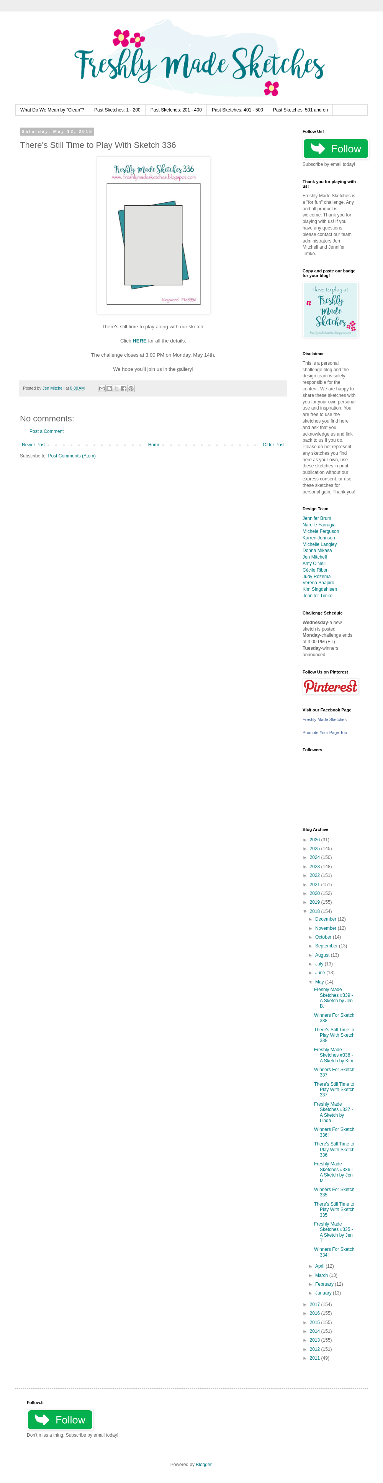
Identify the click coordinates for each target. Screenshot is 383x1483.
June (320, 972)
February (325, 1284)
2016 (315, 1313)
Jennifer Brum (317, 518)
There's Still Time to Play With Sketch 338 (334, 1035)
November (326, 928)
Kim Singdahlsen (320, 589)
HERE (140, 341)
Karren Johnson (319, 538)
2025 (315, 848)
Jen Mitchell (315, 557)
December (326, 919)
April (320, 1266)
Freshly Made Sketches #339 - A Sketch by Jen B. (333, 998)
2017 (315, 1304)
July (320, 964)
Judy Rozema (317, 576)
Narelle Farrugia (319, 525)
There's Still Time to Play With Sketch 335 (334, 1209)
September (327, 946)
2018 (315, 911)
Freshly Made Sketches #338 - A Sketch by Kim (333, 1055)
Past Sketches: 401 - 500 (237, 110)
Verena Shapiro (318, 582)
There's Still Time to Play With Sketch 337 (334, 1090)
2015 (315, 1322)
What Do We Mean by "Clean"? (52, 110)
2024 (315, 857)
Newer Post (34, 444)
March (322, 1275)
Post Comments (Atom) (72, 456)
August (323, 955)
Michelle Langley (320, 544)
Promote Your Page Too (325, 732)
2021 (315, 884)
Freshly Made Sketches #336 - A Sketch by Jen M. (333, 1172)
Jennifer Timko (317, 595)
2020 (315, 893)
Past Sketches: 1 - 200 (117, 110)
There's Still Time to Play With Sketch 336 (334, 1149)
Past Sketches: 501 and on (300, 110)
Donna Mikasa (317, 550)
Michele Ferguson (321, 531)
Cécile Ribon (316, 570)
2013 (315, 1340)
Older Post (274, 444)
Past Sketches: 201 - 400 (176, 110)
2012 (315, 1349)
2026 (315, 839)
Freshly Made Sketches (325, 719)
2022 (315, 875)
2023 (315, 866)
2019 (315, 902)
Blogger (203, 1464)
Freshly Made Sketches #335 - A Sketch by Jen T (333, 1232)
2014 (315, 1331)
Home (154, 444)
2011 (315, 1358)
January (324, 1293)
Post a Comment (46, 431)
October (324, 937)
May (320, 982)
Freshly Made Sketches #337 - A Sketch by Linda (333, 1112)
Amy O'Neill (314, 563)
